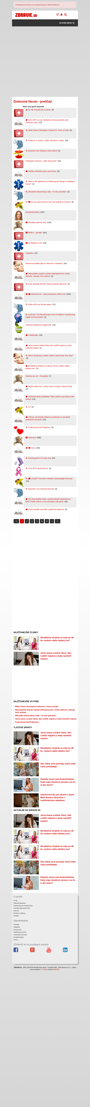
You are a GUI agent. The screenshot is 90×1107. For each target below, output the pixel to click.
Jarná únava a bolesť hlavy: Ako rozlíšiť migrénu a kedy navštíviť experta (55, 667)
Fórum (16, 1076)
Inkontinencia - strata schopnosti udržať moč (46, 294)
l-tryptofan (30, 253)
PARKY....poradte (34, 233)
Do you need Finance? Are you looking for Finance (48, 202)
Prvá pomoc (18, 1066)
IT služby (44, 1106)
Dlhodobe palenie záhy (36, 222)
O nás (16, 1037)
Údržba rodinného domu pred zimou (41, 171)
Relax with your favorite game (39, 304)
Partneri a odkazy (19, 1050)
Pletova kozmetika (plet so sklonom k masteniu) (44, 263)
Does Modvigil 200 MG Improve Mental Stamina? (46, 284)
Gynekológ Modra (33, 212)
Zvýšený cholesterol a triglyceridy (39, 325)
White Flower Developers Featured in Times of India (47, 130)
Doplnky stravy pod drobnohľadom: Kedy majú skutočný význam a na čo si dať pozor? (57, 839)
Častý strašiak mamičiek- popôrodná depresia (45, 509)
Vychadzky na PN (34, 243)
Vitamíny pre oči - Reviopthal (37, 376)
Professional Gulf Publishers (38, 427)
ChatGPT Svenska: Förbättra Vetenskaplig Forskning (49, 479)
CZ (28, 407)
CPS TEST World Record (37, 468)
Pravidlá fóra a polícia (38, 110)
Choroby (16, 1061)
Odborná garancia (20, 1039)
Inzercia (16, 1047)
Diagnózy (17, 1064)
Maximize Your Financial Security (40, 489)
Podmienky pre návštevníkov (23, 1042)
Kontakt (16, 1052)
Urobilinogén (32, 335)
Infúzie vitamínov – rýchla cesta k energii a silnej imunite (49, 386)
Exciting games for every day (38, 458)
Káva (31, 448)
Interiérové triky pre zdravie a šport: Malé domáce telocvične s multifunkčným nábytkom (57, 866)
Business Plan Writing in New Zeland (42, 151)
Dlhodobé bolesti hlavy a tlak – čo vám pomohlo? (46, 192)
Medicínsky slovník (20, 1069)
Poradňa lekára (19, 1074)
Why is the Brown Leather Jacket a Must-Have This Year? (49, 356)
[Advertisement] (45, 44)
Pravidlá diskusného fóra (22, 1045)
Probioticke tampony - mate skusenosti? (41, 161)
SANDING (56, 1106)
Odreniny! (31, 438)
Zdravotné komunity (20, 1071)
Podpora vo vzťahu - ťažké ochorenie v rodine (45, 140)
